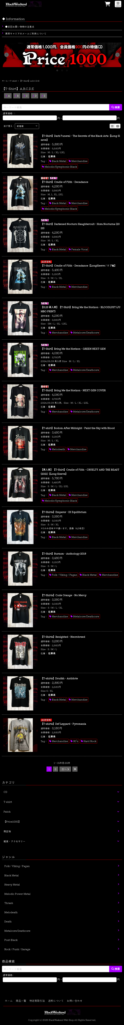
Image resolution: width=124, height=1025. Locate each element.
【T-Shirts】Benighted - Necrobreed (63, 636)
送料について (56, 1001)
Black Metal (59, 161)
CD (5, 791)
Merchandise (79, 161)
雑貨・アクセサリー (14, 841)
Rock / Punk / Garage (17, 949)
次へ (65, 769)
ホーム (5, 80)
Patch (7, 811)
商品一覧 (21, 1001)
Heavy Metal (12, 884)
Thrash (8, 903)
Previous (6, 55)
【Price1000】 (12, 821)
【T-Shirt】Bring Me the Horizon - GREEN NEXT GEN (73, 348)
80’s (75, 741)
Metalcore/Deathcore (86, 332)
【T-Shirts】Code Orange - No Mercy (63, 595)
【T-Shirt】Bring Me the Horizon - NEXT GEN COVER (73, 390)
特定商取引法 (37, 1001)
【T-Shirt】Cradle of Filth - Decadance (64, 182)
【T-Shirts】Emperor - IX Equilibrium (63, 512)
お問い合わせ (74, 1001)
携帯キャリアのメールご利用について (25, 33)
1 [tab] (57, 69)
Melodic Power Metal (17, 893)
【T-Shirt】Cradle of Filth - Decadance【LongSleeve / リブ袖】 (79, 265)
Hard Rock (89, 741)
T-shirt (13, 80)
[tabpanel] (62, 55)
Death (8, 921)
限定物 (7, 831)
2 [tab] (62, 69)
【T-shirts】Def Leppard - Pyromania (63, 723)
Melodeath (58, 449)
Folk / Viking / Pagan (64, 574)
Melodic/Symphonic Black (61, 166)
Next (117, 55)
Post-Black (11, 940)
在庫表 (51, 156)
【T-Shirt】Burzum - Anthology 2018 (63, 553)
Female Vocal (79, 249)
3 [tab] (66, 69)
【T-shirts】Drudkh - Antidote (59, 678)
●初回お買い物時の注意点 (19, 26)
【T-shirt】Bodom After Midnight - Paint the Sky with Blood (78, 428)
